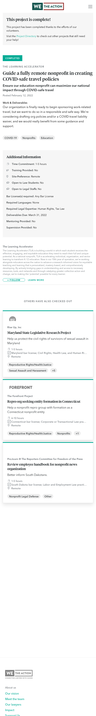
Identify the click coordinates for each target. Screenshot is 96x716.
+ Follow (13, 279)
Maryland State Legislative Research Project (39, 332)
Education (47, 138)
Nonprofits (28, 138)
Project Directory (26, 36)
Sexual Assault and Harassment (27, 370)
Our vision (12, 693)
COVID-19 (11, 138)
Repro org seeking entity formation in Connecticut (43, 401)
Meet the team (14, 699)
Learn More (36, 279)
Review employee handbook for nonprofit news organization (42, 466)
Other (47, 496)
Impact (9, 710)
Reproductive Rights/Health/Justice (30, 364)
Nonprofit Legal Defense (24, 496)
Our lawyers (13, 704)
